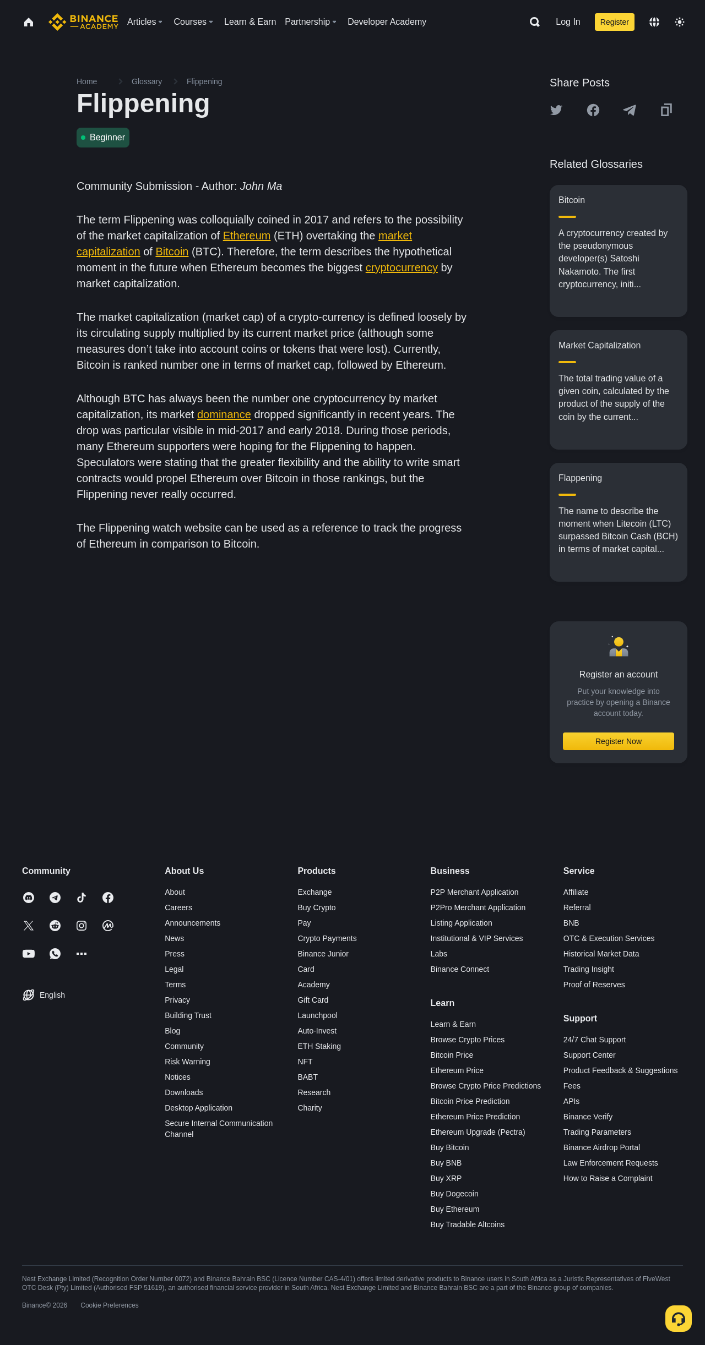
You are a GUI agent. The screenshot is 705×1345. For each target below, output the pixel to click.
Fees (572, 1085)
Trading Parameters (597, 1132)
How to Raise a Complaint (608, 1178)
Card (305, 969)
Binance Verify (588, 1116)
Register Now (618, 741)
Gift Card (312, 1000)
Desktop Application (198, 1107)
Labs (439, 953)
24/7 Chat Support (594, 1039)
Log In (568, 21)
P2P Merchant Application (475, 892)
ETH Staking (319, 1046)
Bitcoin (171, 251)
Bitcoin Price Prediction (470, 1101)
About (175, 892)
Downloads (184, 1092)
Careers (178, 907)
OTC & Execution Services (609, 938)
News (174, 938)
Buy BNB (446, 1162)
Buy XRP (446, 1178)
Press (175, 953)
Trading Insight (588, 969)
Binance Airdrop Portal (601, 1147)
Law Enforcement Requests (610, 1162)
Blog (172, 1030)
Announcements (192, 922)
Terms (175, 984)
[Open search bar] (531, 22)
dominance (224, 414)
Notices (178, 1077)
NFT (304, 1061)
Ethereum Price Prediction (475, 1116)
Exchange (314, 892)
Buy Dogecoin (455, 1193)
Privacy (177, 1000)
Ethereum (247, 235)
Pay (304, 922)
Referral (577, 907)
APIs (571, 1101)
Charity (309, 1107)
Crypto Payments (326, 938)
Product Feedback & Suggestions (620, 1070)
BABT (307, 1077)
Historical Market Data (601, 953)
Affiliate (576, 892)
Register (614, 22)
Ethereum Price (457, 1070)
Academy (313, 984)
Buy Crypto (316, 907)
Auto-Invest (317, 1030)
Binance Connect (460, 969)
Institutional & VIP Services (477, 938)
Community (184, 1046)
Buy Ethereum (455, 1209)
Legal (174, 969)
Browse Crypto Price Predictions (486, 1085)
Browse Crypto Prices (468, 1039)
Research (313, 1092)
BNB (571, 922)
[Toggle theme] (680, 22)
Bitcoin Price (452, 1055)
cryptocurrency (402, 267)
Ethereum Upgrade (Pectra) (478, 1132)
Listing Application (461, 922)
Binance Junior (323, 953)
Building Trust (188, 1015)
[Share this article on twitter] (556, 110)
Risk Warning (187, 1061)
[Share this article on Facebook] (593, 110)
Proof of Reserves (594, 984)
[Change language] (654, 22)
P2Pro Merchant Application (478, 907)
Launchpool (317, 1015)
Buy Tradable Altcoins (468, 1224)
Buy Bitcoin (450, 1147)
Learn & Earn (453, 1024)
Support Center (589, 1055)
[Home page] (83, 22)
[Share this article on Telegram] (629, 110)
